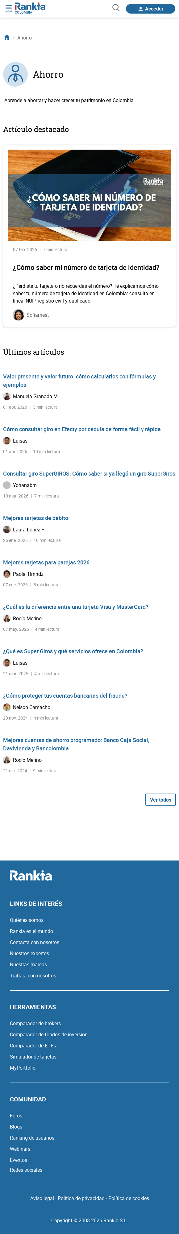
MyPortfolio (22, 1067)
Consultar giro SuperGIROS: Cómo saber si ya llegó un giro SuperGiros (89, 473)
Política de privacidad (81, 1198)
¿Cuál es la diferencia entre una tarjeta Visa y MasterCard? (75, 606)
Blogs (16, 1126)
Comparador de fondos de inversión (49, 1034)
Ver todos (160, 799)
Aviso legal (42, 1198)
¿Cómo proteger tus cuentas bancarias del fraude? (65, 695)
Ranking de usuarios (32, 1137)
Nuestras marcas (28, 964)
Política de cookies (128, 1198)
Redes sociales (26, 1169)
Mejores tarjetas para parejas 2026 (46, 562)
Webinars (20, 1148)
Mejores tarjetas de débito (35, 518)
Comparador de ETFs (33, 1045)
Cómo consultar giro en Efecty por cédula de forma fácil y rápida (82, 429)
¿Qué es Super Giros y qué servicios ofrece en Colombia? (73, 651)
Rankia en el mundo (31, 931)
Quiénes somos (27, 920)
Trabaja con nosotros (33, 975)
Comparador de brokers (35, 1023)
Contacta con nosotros (34, 942)
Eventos (18, 1160)
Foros (16, 1115)
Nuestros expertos (29, 953)
